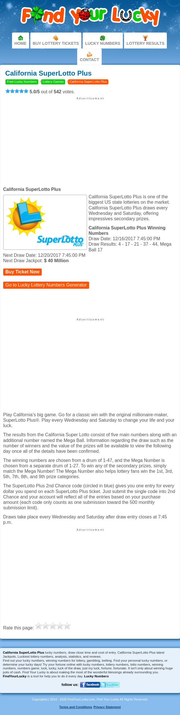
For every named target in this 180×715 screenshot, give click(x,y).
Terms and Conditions (75, 707)
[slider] (16, 91)
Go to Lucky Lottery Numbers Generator (46, 284)
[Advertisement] (90, 140)
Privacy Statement (107, 707)
